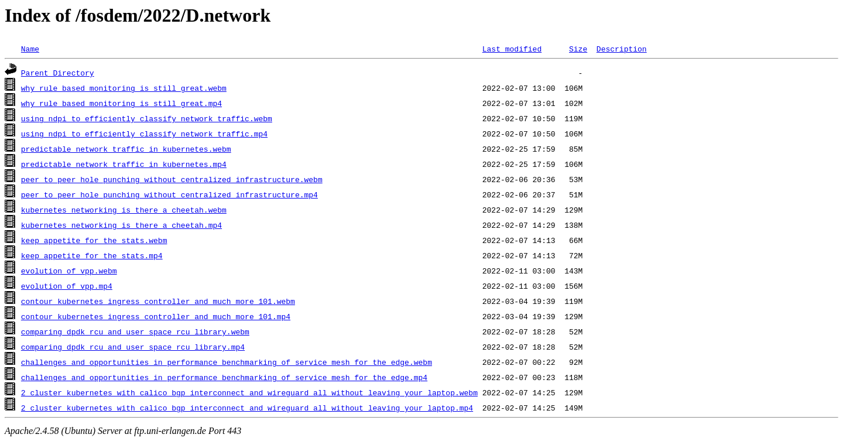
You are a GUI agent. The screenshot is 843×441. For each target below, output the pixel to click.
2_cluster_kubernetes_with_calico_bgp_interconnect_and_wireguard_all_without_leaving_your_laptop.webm (249, 392)
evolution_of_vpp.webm (69, 270)
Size (578, 48)
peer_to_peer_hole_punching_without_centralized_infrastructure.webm (172, 179)
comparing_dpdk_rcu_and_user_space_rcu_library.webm (135, 331)
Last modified (512, 48)
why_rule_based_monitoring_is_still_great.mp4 (121, 103)
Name (30, 48)
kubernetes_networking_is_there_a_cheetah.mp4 (121, 225)
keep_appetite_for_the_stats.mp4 (92, 255)
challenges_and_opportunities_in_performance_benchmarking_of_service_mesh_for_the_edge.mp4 (224, 377)
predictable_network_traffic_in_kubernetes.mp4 (124, 164)
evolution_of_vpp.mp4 (66, 286)
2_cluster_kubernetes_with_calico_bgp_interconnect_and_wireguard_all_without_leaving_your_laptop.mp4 (247, 407)
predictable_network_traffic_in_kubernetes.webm (126, 148)
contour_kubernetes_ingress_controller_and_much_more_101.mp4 (155, 316)
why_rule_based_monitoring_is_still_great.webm (124, 88)
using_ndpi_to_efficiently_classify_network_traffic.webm (146, 118)
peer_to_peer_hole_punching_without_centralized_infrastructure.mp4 (169, 194)
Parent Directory (57, 72)
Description (622, 48)
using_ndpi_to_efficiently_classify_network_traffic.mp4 (144, 133)
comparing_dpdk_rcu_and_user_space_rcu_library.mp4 (133, 346)
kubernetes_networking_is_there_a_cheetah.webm (124, 209)
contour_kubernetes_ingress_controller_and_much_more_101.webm (158, 301)
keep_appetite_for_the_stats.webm (94, 240)
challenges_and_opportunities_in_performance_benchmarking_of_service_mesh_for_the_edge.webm (226, 362)
